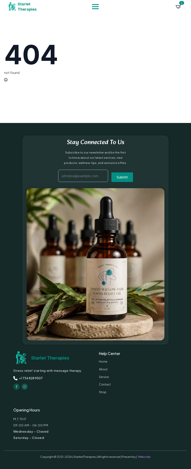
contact (105, 384)
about (103, 369)
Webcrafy (144, 456)
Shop (102, 392)
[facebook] (16, 386)
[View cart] (178, 6)
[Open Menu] (95, 6)
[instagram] (24, 386)
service (104, 377)
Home (103, 361)
